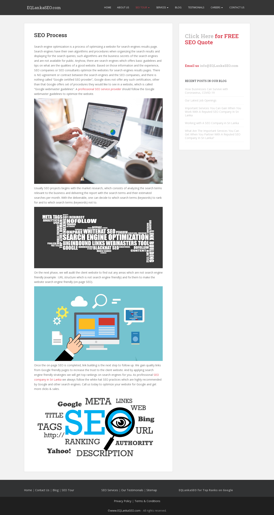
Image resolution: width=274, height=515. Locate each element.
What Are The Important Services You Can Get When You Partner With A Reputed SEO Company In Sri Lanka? (212, 134)
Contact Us (236, 7)
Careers (216, 7)
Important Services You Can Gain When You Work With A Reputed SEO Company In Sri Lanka (213, 111)
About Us (123, 7)
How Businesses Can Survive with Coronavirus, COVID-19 (206, 91)
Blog (178, 7)
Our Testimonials (132, 490)
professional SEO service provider (99, 89)
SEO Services (109, 490)
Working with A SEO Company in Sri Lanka (212, 123)
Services (162, 7)
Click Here (199, 36)
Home (107, 7)
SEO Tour (142, 7)
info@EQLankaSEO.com (219, 66)
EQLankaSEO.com (44, 7)
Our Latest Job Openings (200, 100)
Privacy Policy (122, 501)
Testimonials (195, 7)
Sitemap (151, 490)
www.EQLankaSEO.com (125, 510)
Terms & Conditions (147, 501)
